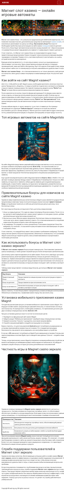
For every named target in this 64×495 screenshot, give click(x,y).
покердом (45, 46)
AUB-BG (5, 2)
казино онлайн (57, 42)
